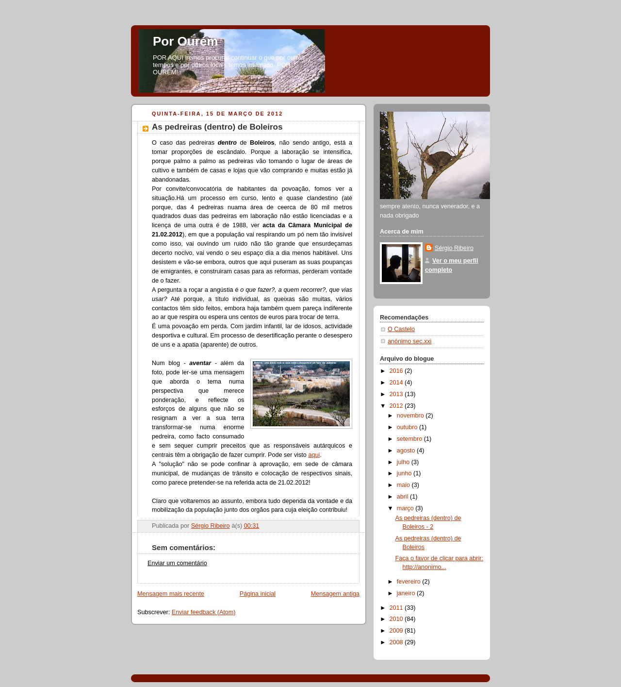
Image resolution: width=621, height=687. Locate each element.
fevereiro (410, 581)
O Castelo (401, 329)
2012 (397, 405)
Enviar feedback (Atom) (204, 612)
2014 (397, 382)
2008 (397, 642)
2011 (397, 607)
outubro (408, 427)
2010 (397, 619)
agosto (407, 450)
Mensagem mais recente (170, 593)
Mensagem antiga (335, 593)
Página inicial (258, 593)
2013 (397, 394)
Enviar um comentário (177, 563)
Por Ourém (185, 41)
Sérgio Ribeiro (454, 248)
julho (404, 462)
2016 (397, 371)
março (406, 508)
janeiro (407, 593)
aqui (314, 455)
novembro (411, 415)
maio (404, 485)
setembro (410, 439)
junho (405, 473)
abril (403, 496)
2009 (397, 630)
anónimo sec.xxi (409, 341)
